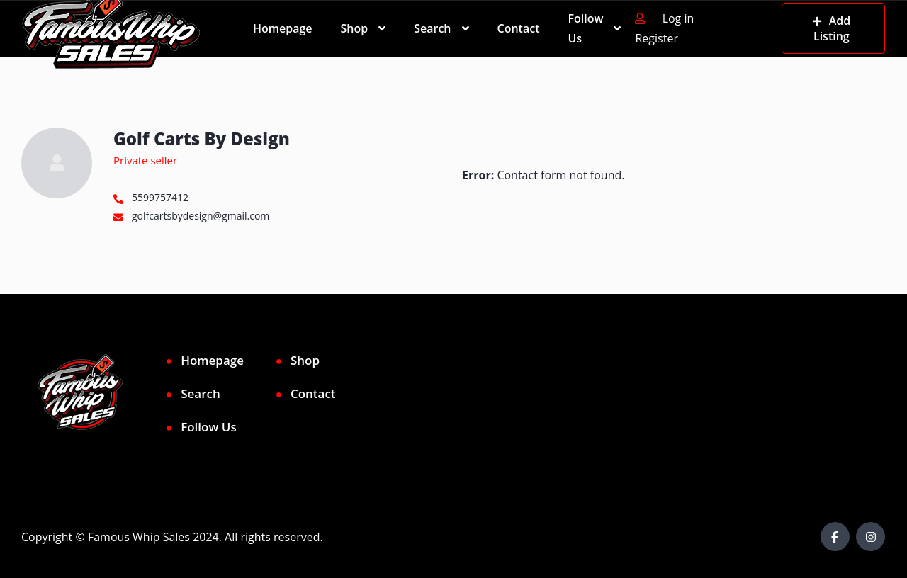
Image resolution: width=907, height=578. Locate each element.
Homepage (282, 28)
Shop (354, 28)
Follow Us (585, 28)
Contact (518, 28)
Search (432, 28)
